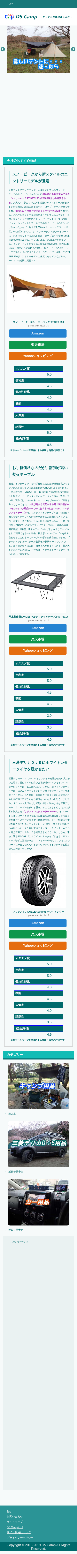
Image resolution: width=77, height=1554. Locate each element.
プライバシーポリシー (20, 1537)
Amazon (37, 333)
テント (12, 1113)
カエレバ (44, 326)
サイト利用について (19, 1532)
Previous (2, 49)
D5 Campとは (15, 1527)
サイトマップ (15, 1521)
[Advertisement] (38, 113)
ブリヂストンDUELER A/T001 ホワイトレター (38, 911)
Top (9, 1511)
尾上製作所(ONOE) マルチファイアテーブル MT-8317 (38, 616)
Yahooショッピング (38, 356)
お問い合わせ (15, 1516)
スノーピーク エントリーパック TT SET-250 (38, 322)
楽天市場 (37, 344)
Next (73, 49)
